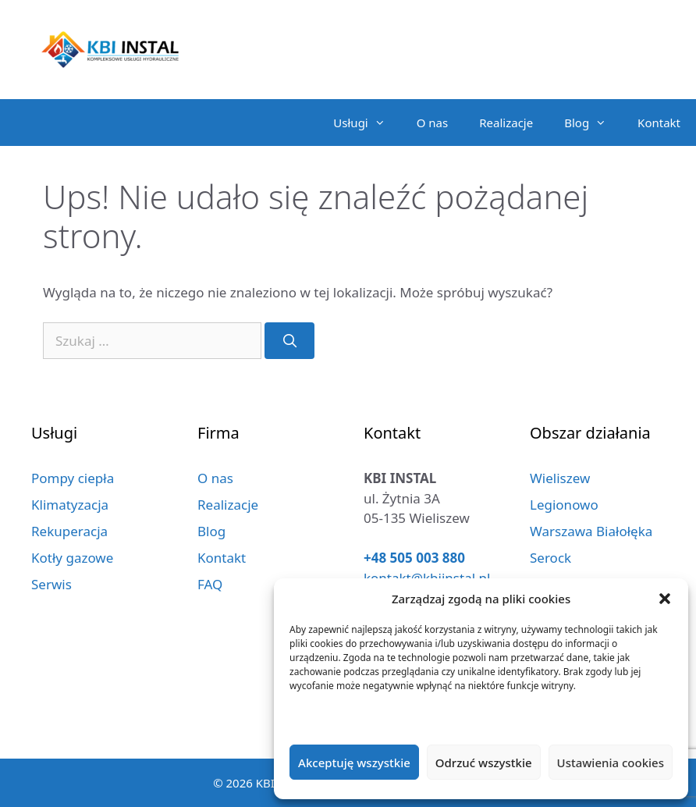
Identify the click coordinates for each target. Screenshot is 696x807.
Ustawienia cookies (610, 762)
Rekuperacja (69, 531)
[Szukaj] (289, 341)
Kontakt (658, 122)
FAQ (209, 584)
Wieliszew (560, 478)
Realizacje (506, 122)
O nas (433, 122)
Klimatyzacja (69, 505)
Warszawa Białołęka (591, 531)
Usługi (366, 122)
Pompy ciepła (72, 478)
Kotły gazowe (72, 558)
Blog (593, 122)
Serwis (51, 584)
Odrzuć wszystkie (483, 762)
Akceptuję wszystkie (354, 762)
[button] (665, 598)
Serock (550, 558)
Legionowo (564, 505)
